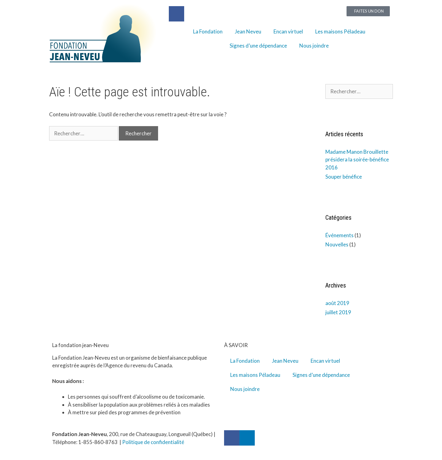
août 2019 (337, 303)
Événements (339, 235)
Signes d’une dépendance (258, 45)
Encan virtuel (288, 31)
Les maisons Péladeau (340, 31)
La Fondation (208, 31)
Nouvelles (336, 244)
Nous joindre (314, 45)
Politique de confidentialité (153, 442)
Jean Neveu (248, 31)
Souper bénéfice (343, 176)
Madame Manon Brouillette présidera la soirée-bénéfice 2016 (357, 160)
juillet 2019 (338, 312)
